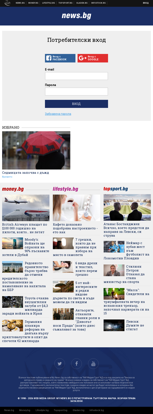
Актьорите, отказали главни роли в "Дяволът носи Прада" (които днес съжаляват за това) (76, 319)
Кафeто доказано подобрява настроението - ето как (75, 228)
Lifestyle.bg (42, 410)
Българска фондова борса (98, 2)
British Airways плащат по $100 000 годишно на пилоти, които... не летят (24, 228)
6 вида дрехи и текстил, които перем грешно (86, 268)
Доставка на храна (82, 2)
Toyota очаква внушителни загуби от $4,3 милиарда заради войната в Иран (25, 305)
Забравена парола (58, 114)
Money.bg (24, 410)
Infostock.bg (96, 410)
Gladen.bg (78, 410)
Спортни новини (65, 2)
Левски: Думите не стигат (135, 325)
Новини (20, 2)
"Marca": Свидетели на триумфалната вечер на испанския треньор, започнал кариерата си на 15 (126, 301)
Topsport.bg (60, 410)
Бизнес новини (33, 2)
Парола (50, 85)
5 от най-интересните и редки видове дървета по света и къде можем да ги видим (75, 292)
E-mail (49, 69)
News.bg (9, 410)
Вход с (60, 58)
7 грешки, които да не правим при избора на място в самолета (75, 247)
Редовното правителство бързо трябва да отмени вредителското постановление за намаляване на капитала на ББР (25, 276)
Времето (7, 176)
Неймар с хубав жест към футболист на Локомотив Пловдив (126, 250)
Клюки (48, 2)
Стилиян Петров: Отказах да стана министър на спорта (124, 274)
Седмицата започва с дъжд (25, 172)
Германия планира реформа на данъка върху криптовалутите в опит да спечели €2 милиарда (25, 331)
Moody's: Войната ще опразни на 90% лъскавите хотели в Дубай (25, 247)
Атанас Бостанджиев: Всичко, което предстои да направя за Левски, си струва (126, 229)
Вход (146, 3)
